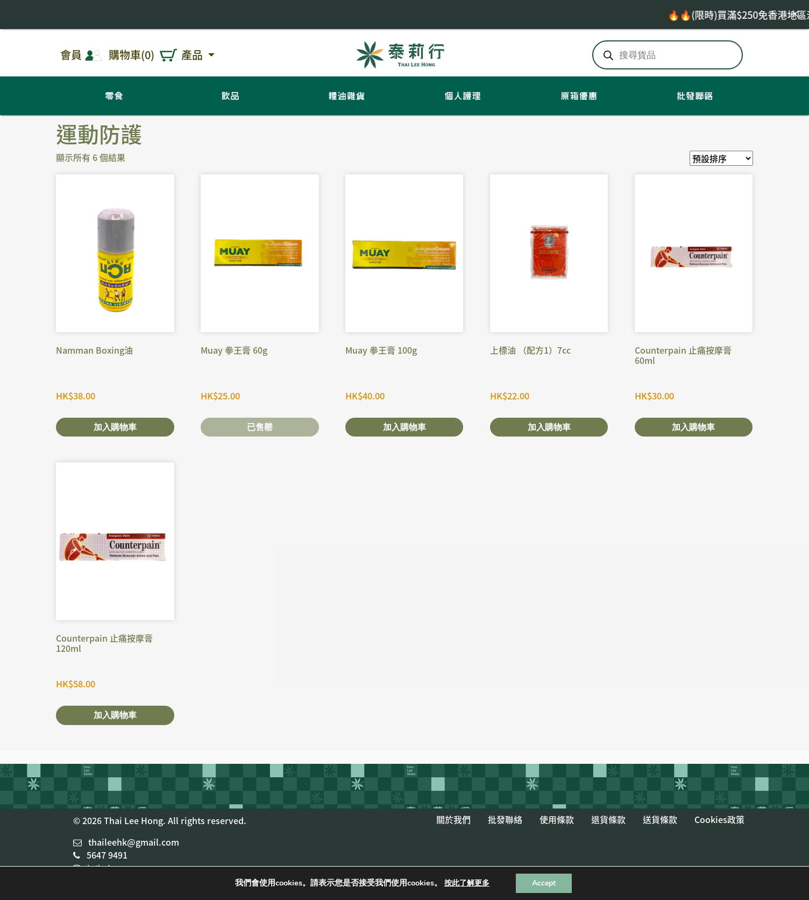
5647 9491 (107, 854)
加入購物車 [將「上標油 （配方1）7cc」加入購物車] (549, 427)
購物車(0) (131, 54)
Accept (544, 883)
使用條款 (557, 819)
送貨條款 (660, 819)
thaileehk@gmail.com (133, 841)
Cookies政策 (719, 819)
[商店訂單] (721, 158)
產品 (193, 54)
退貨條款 (608, 819)
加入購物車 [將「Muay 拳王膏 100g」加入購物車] (404, 427)
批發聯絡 (505, 819)
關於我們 (453, 819)
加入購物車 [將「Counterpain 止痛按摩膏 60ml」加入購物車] (693, 427)
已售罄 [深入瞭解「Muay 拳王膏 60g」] (260, 427)
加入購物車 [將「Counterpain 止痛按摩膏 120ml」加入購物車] (115, 715)
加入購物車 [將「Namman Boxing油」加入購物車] (115, 427)
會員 (71, 54)
